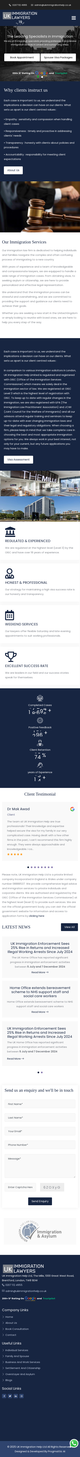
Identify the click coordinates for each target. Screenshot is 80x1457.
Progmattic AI (56, 1451)
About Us (13, 170)
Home (7, 1317)
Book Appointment (22, 57)
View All (69, 927)
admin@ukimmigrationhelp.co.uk (51, 5)
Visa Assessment (18, 460)
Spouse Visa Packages (58, 57)
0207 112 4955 (18, 5)
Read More (40, 972)
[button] (38, 76)
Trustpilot (61, 73)
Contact (9, 1335)
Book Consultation (15, 1329)
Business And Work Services (21, 1362)
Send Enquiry (40, 1201)
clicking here (36, 916)
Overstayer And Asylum (18, 1374)
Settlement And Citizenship (21, 1368)
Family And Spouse (15, 1356)
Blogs (7, 1380)
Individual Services (15, 1350)
